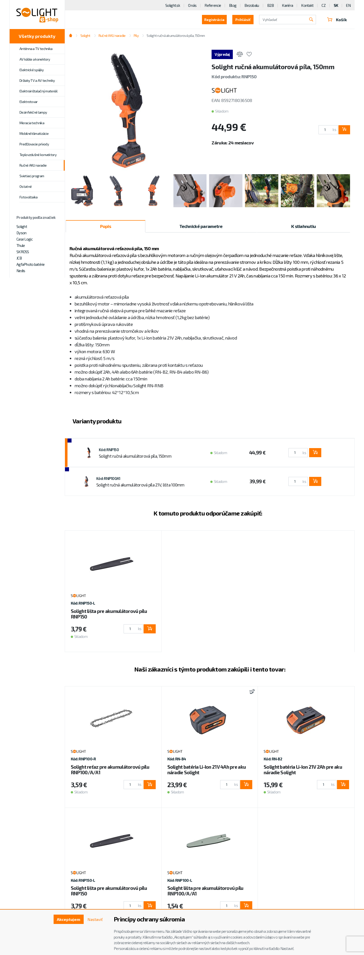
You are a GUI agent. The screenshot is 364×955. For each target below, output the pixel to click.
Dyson (21, 232)
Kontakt (307, 5)
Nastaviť (95, 919)
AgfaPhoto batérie (30, 264)
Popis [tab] (105, 226)
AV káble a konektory (34, 59)
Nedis (20, 270)
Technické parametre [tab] (200, 226)
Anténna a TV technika (35, 48)
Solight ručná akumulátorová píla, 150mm (176, 35)
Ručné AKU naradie (33, 165)
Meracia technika (31, 123)
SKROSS (22, 251)
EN (348, 5)
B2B (270, 5)
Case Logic (24, 239)
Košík (337, 19)
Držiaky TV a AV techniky (37, 80)
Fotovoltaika (28, 197)
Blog (232, 5)
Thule (20, 245)
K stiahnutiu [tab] (303, 226)
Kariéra (287, 5)
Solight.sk (172, 5)
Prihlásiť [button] (243, 19)
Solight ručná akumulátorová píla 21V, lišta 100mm (140, 484)
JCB (19, 258)
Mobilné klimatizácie (34, 133)
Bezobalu (251, 5)
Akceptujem (68, 919)
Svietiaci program (31, 176)
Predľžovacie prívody (34, 144)
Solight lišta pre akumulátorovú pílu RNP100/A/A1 (205, 890)
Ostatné (25, 186)
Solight (21, 226)
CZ (324, 5)
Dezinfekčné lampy (33, 112)
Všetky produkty (37, 36)
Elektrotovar (28, 101)
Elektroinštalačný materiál (38, 91)
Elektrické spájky (31, 70)
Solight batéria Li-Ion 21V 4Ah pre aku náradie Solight (206, 769)
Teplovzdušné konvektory (37, 154)
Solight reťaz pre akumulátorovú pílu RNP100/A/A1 (110, 769)
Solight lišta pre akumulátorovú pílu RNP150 (109, 614)
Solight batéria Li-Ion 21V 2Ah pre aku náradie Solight (303, 769)
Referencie (212, 5)
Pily (136, 35)
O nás (192, 5)
